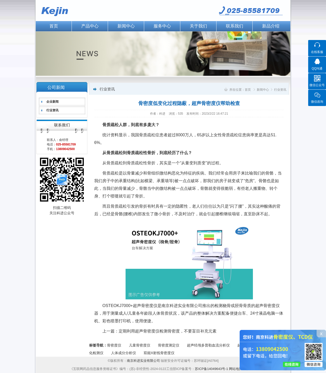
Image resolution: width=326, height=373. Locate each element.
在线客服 (317, 52)
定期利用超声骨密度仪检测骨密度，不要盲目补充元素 (167, 331)
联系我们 (234, 26)
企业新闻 (52, 101)
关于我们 (198, 26)
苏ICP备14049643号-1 (211, 369)
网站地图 (235, 369)
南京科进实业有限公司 (144, 361)
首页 (53, 26)
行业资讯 (52, 110)
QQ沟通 (317, 68)
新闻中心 (126, 26)
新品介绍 (270, 26)
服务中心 (162, 26)
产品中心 (90, 26)
